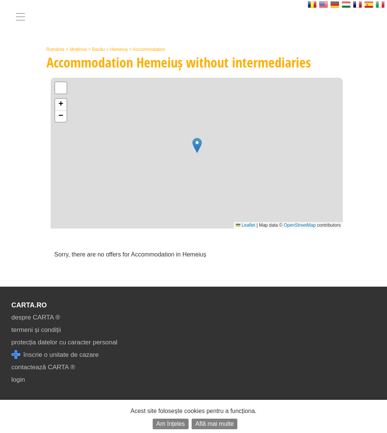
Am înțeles (170, 424)
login (18, 379)
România (55, 49)
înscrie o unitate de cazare (55, 354)
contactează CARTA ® (43, 367)
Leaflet (245, 225)
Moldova (78, 49)
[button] (197, 145)
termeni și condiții (36, 329)
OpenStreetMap (300, 225)
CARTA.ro (29, 305)
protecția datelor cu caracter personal (64, 342)
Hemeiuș (119, 49)
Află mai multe (214, 424)
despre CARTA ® (35, 317)
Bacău (98, 49)
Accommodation (149, 49)
